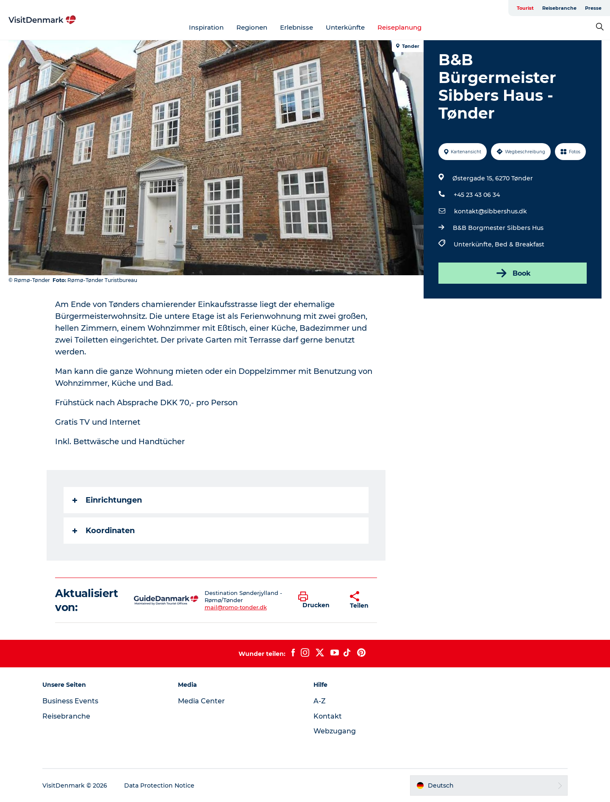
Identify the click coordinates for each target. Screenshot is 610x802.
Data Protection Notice (159, 785)
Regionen (251, 27)
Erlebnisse (296, 27)
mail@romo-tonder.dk (236, 607)
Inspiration (206, 27)
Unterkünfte (345, 27)
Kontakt (327, 716)
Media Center (201, 701)
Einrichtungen (107, 500)
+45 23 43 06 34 (477, 195)
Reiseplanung (399, 27)
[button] (317, 600)
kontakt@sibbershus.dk (490, 211)
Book (513, 273)
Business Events (70, 701)
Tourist (525, 8)
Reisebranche (559, 8)
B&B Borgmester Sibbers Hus (498, 228)
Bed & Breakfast (519, 244)
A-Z (319, 701)
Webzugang (334, 731)
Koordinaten (103, 530)
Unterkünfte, (474, 244)
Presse (593, 8)
